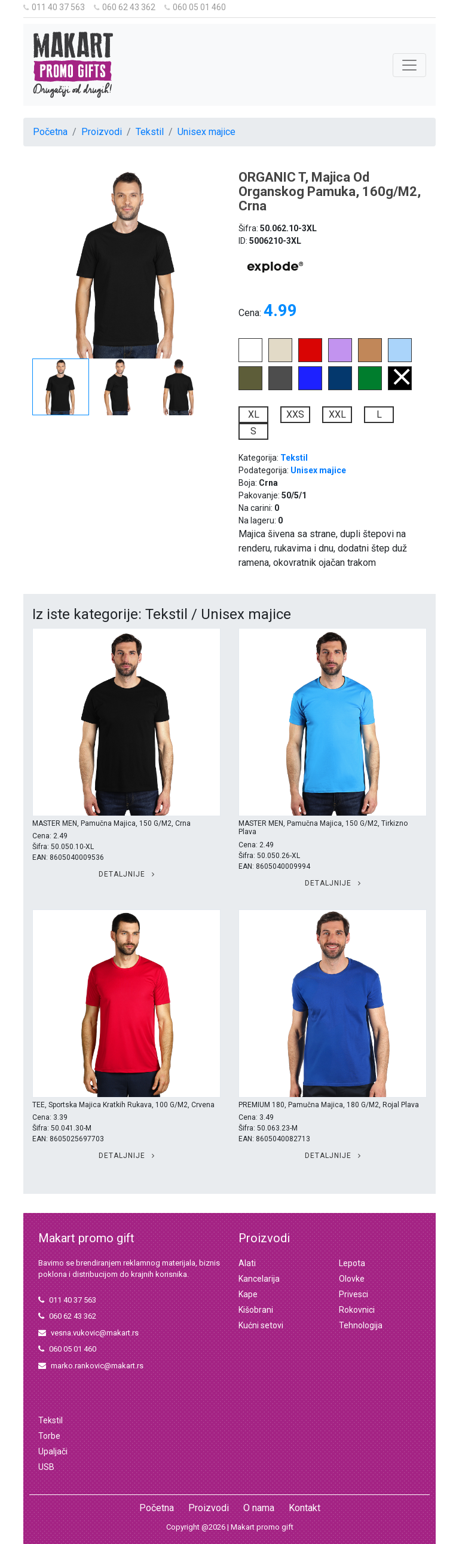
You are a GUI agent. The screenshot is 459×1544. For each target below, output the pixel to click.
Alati (247, 1263)
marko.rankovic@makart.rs (90, 1365)
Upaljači (53, 1451)
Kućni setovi (260, 1325)
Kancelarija (259, 1278)
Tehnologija (360, 1325)
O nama (258, 1508)
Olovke (352, 1278)
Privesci (353, 1294)
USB (46, 1467)
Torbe (49, 1436)
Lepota (352, 1263)
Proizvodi (101, 131)
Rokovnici (357, 1310)
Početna (50, 131)
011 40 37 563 (54, 7)
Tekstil (150, 131)
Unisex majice (206, 131)
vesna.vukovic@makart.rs (88, 1332)
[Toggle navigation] (409, 65)
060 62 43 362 (124, 7)
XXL (337, 414)
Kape (248, 1294)
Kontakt (304, 1508)
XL (253, 414)
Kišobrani (255, 1310)
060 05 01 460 (195, 7)
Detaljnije (127, 874)
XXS (295, 414)
